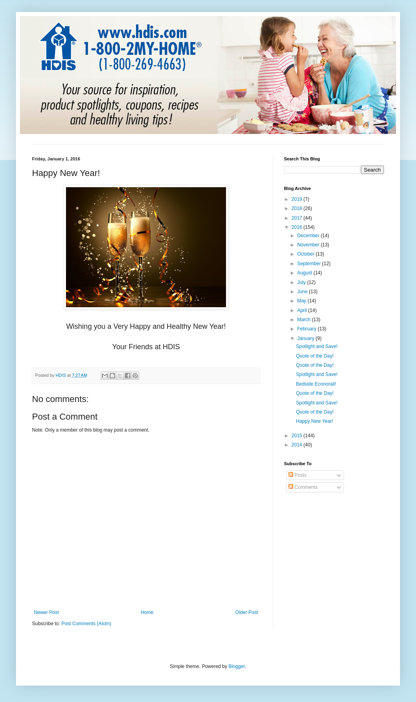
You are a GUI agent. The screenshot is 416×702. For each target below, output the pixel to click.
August (305, 273)
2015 (298, 435)
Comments (303, 487)
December (309, 235)
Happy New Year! (314, 421)
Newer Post (46, 612)
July (302, 282)
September (309, 263)
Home (147, 612)
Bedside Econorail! (316, 384)
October (306, 254)
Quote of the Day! (315, 356)
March (304, 319)
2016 (298, 227)
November (309, 245)
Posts (297, 475)
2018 (298, 208)
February (307, 329)
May (302, 301)
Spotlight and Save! (317, 346)
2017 (298, 218)
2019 (298, 199)
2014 (298, 445)
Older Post (246, 612)
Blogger (236, 666)
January (306, 338)
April (302, 310)
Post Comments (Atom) (86, 623)
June (303, 291)
